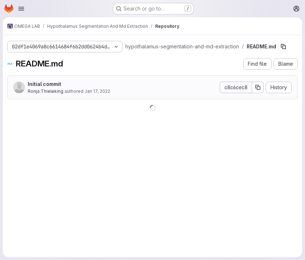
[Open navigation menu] (21, 8)
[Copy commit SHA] (258, 87)
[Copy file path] (283, 46)
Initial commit (44, 84)
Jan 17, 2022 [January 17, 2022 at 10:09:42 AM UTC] (97, 91)
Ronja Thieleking (45, 91)
